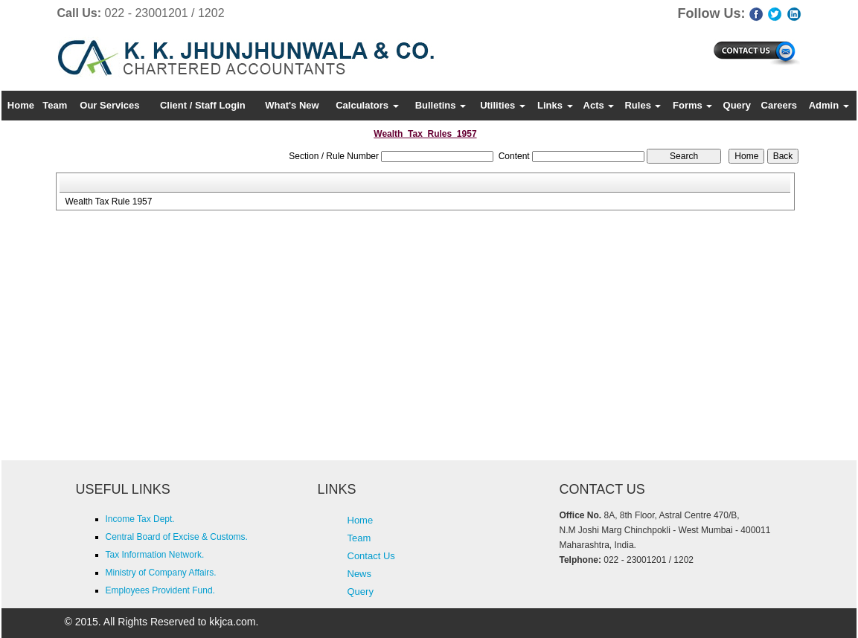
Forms (692, 105)
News (360, 573)
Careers (779, 105)
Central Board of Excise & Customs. (177, 537)
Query (737, 105)
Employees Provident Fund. (160, 590)
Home (20, 105)
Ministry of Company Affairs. (161, 572)
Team (54, 105)
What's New (291, 105)
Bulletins (441, 105)
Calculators (367, 105)
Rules (642, 105)
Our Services (109, 105)
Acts (599, 105)
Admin (829, 105)
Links (555, 105)
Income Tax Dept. (140, 519)
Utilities (502, 105)
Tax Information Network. (155, 555)
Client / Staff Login (203, 105)
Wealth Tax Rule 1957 (108, 201)
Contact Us (371, 555)
